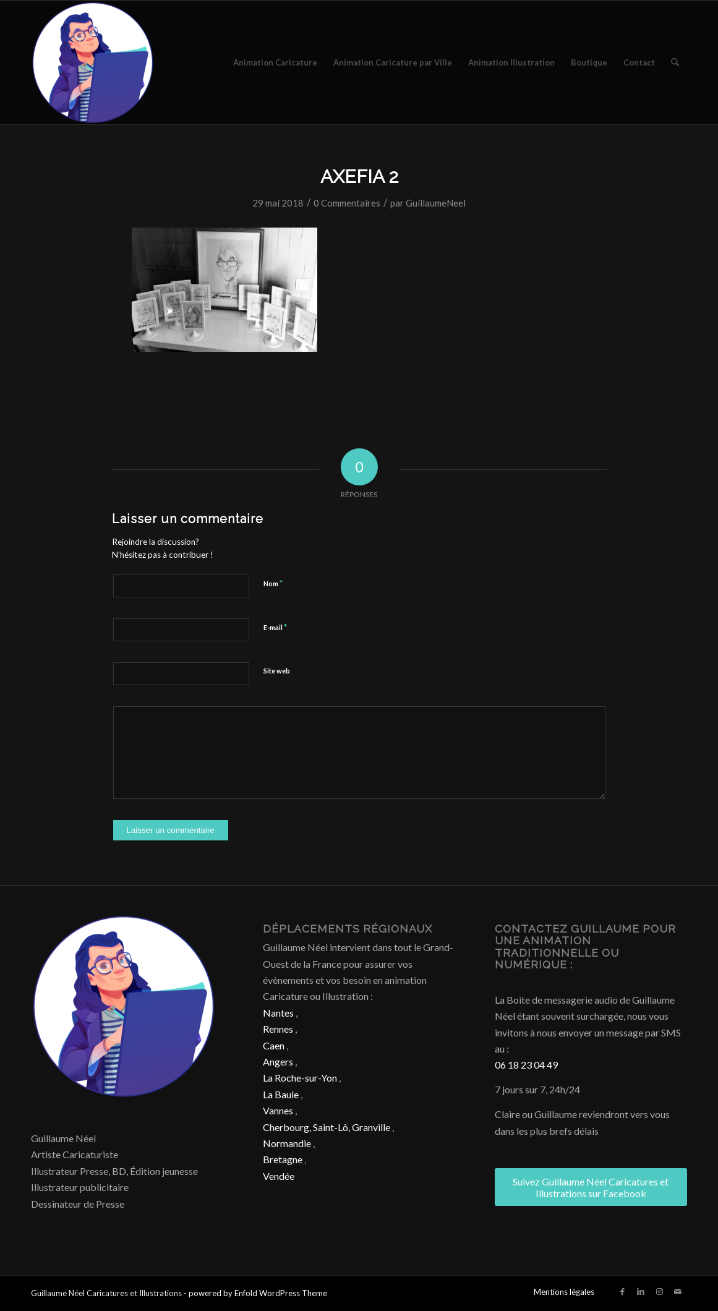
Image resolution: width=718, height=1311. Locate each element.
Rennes (278, 1029)
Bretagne (282, 1159)
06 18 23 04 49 (526, 1064)
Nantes (278, 1012)
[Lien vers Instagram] (659, 1291)
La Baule (281, 1094)
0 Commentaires (347, 202)
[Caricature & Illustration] (93, 62)
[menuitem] (275, 62)
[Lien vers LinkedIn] (640, 1291)
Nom (273, 583)
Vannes (278, 1110)
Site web (276, 671)
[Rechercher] (675, 62)
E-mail (275, 627)
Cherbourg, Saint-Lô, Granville (326, 1127)
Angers (278, 1061)
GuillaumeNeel (436, 202)
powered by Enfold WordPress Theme (258, 1293)
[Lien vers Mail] (678, 1291)
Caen (273, 1045)
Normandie (287, 1143)
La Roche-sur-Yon (300, 1077)
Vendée (278, 1176)
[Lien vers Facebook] (622, 1291)
